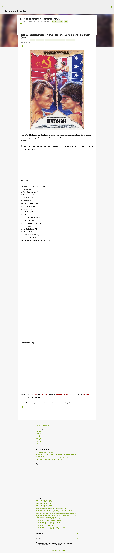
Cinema (54, 21)
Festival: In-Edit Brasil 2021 (44, 500)
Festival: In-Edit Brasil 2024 (44, 505)
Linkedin (38, 443)
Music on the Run (16, 11)
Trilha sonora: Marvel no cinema (46, 525)
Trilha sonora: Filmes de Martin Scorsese (48, 520)
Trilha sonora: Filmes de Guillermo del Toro (49, 519)
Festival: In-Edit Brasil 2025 (44, 507)
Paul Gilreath (40, 40)
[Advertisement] (37, 4)
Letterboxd (39, 440)
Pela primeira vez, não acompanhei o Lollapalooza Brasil (53, 458)
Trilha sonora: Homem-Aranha (45, 524)
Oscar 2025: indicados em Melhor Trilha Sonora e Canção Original (56, 515)
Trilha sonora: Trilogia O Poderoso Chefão (49, 529)
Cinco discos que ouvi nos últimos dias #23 (49, 459)
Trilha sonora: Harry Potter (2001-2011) (48, 522)
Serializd (38, 441)
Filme (66, 21)
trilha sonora (70, 40)
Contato (38, 431)
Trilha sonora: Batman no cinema (46, 517)
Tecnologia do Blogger (57, 550)
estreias (60, 21)
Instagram (39, 435)
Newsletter (39, 445)
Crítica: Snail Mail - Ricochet (44, 453)
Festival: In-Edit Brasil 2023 (44, 503)
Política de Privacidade (43, 425)
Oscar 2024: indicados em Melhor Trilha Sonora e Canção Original (56, 514)
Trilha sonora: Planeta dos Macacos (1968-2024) (50, 527)
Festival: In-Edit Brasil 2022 (44, 502)
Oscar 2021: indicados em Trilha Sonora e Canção (51, 508)
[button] (22, 46)
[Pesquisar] (72, 7)
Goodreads (39, 438)
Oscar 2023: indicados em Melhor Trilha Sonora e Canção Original (56, 512)
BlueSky (38, 433)
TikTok (38, 436)
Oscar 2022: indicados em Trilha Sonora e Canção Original (54, 510)
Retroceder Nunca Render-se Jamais (55, 40)
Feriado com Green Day (43, 451)
